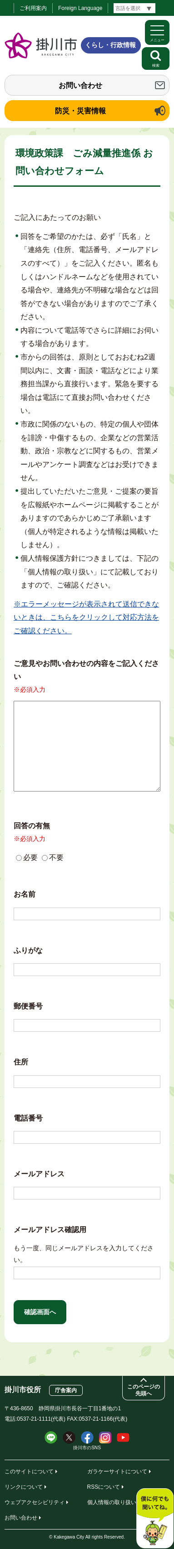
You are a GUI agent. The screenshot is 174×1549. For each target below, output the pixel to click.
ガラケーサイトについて (117, 1471)
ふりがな (28, 950)
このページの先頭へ (143, 1390)
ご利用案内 (33, 8)
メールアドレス (39, 1174)
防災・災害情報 (80, 111)
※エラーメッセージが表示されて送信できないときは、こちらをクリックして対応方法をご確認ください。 (86, 617)
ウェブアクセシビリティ (35, 1502)
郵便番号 (28, 1006)
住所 (21, 1062)
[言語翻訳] (134, 8)
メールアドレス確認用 (50, 1229)
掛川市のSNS (87, 1447)
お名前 (24, 894)
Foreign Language (80, 8)
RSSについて (103, 1487)
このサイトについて (29, 1471)
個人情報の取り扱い (111, 1502)
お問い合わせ (80, 85)
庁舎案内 (66, 1390)
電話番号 (28, 1118)
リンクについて (24, 1487)
